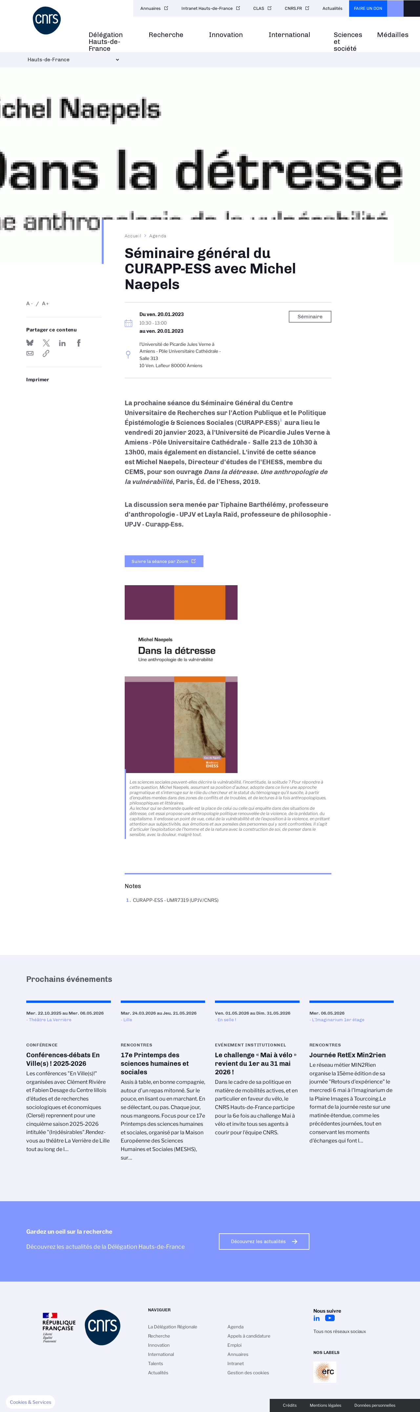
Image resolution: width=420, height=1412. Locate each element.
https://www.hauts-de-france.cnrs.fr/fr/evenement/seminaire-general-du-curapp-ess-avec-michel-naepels (46, 353)
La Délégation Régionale (172, 1326)
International (289, 34)
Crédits (290, 1405)
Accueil (133, 235)
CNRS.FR (293, 8)
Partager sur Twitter (46, 343)
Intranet (235, 1363)
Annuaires (150, 8)
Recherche (166, 34)
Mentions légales (325, 1405)
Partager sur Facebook (78, 343)
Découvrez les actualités (258, 1241)
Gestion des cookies (248, 1372)
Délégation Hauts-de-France (106, 41)
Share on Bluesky (29, 343)
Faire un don (368, 8)
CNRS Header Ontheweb (395, 8)
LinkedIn (317, 1318)
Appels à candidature (248, 1336)
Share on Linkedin (62, 343)
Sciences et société (348, 41)
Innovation (226, 34)
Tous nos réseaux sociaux (339, 1331)
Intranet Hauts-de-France (207, 8)
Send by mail (29, 353)
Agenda (158, 235)
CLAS (258, 8)
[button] (30, 1402)
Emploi (234, 1345)
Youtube (330, 1318)
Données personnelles (374, 1405)
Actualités (333, 8)
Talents (155, 1363)
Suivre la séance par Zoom (160, 561)
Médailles (393, 34)
